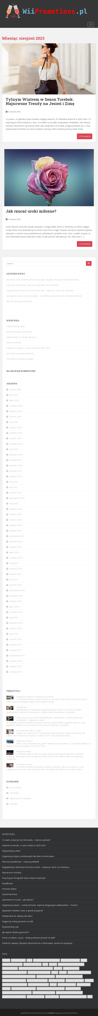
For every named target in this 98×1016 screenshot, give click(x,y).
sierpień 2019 (16, 547)
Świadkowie (21, 707)
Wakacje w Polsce (24, 741)
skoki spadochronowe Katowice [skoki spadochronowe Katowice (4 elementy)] (69, 976)
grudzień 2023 (16, 433)
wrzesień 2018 (16, 595)
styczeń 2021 (16, 492)
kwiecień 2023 (16, 454)
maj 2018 (14, 617)
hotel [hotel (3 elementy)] (45, 964)
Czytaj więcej (84, 136)
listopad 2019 (16, 530)
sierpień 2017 (16, 666)
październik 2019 (17, 536)
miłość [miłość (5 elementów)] (54, 972)
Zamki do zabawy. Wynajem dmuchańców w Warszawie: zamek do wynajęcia (37, 943)
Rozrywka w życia (24, 764)
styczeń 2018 (16, 639)
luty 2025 (14, 395)
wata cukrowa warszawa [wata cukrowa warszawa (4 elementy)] (38, 984)
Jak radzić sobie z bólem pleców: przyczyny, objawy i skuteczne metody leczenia (42, 279)
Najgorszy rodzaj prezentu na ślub (17, 921)
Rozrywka (14, 793)
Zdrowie (13, 803)
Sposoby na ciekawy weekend (19, 353)
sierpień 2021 (16, 476)
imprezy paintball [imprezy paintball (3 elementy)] (10, 968)
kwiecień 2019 (16, 568)
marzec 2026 (15, 389)
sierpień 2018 (16, 601)
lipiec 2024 (14, 400)
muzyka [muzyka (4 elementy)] (63, 972)
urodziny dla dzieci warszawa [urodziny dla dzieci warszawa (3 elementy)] (14, 984)
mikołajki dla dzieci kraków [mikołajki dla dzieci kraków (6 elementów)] (39, 972)
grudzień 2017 (16, 644)
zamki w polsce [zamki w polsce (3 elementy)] (52, 996)
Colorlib (50, 1013)
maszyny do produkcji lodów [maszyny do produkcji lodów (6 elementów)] (14, 972)
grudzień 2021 (16, 471)
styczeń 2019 (16, 585)
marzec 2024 (15, 416)
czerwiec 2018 (16, 612)
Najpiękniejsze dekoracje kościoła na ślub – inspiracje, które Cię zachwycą (40, 290)
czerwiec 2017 (16, 671)
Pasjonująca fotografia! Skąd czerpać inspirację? (24, 878)
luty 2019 (14, 579)
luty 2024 (14, 422)
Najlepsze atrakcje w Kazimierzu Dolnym (34, 696)
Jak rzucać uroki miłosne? (31, 211)
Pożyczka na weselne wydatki (19, 359)
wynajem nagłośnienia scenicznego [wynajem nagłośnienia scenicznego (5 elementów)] (17, 992)
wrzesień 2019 (16, 541)
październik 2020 (17, 498)
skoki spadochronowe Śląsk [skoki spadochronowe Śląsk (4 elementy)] (14, 980)
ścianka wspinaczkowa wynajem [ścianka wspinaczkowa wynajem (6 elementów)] (73, 996)
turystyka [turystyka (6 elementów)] (89, 980)
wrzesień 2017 (16, 661)
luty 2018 (14, 633)
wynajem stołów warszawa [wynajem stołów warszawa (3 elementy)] (43, 992)
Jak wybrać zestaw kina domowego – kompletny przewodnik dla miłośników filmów (44, 296)
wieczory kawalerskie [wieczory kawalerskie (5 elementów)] (66, 984)
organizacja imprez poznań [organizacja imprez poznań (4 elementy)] (79, 972)
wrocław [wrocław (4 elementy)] (6, 988)
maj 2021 (14, 481)
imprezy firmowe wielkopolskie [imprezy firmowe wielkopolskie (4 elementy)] (71, 964)
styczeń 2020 (16, 519)
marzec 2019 (15, 574)
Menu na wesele (13, 342)
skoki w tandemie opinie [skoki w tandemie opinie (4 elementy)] (37, 980)
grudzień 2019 (16, 525)
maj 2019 (14, 563)
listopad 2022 (16, 460)
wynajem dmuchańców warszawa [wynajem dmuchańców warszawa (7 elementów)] (50, 988)
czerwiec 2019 (16, 557)
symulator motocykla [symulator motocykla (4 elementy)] (74, 980)
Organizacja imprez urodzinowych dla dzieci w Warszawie (28, 856)
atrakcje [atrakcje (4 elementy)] (6, 960)
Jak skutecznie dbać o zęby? (28, 730)
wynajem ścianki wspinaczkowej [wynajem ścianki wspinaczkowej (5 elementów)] (69, 992)
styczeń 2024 (16, 427)
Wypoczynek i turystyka (20, 798)
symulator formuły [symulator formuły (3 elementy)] (56, 980)
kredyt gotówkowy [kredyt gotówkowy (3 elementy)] (71, 968)
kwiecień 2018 (16, 623)
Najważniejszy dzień (15, 326)
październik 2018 (17, 590)
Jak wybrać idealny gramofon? (15, 932)
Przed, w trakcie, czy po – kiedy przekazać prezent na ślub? (28, 937)
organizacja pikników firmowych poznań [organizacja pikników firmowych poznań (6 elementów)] (19, 976)
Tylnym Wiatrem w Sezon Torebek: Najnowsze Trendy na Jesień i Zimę (40, 101)
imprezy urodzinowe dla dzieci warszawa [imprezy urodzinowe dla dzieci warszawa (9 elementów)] (35, 968)
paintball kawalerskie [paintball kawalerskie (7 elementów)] (45, 976)
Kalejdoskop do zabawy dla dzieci (21, 337)
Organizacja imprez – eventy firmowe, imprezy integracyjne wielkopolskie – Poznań (40, 905)
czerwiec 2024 (16, 405)
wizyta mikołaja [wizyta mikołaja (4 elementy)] (84, 984)
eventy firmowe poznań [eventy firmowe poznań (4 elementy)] (12, 964)
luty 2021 (14, 487)
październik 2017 (17, 655)
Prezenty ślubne (9, 889)
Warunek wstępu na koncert (19, 331)
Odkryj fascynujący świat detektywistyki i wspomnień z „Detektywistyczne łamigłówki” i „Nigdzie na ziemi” (49, 718)
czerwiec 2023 (16, 443)
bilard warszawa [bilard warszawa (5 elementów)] (18, 960)
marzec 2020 (15, 514)
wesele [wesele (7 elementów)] (53, 984)
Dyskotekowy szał (10, 927)
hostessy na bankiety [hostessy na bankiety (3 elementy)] (32, 964)
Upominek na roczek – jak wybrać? (17, 899)
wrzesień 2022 (16, 465)
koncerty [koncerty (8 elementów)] (58, 968)
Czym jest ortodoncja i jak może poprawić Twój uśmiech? (32, 285)
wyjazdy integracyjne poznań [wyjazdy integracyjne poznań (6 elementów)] (23, 988)
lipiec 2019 (14, 552)
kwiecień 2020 (16, 509)
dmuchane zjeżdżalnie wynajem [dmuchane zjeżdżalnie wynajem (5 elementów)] (46, 960)
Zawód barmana (9, 894)
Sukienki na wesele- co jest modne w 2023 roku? (28, 348)
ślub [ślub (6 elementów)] (90, 996)
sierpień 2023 (16, 438)
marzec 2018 (15, 628)
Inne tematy (15, 787)
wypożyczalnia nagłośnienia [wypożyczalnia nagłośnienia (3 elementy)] (14, 996)
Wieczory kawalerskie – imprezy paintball (20, 861)
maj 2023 (14, 449)
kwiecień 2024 (16, 411)
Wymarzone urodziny (11, 872)
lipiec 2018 (14, 606)
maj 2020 (14, 503)
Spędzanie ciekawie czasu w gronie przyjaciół (22, 910)
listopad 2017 (16, 650)
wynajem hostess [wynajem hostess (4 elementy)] (73, 988)
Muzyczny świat (23, 751)
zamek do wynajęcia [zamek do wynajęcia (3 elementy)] (35, 996)
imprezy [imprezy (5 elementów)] (53, 964)
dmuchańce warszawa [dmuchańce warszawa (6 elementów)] (70, 960)
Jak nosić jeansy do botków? (19, 301)
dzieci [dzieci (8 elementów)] (84, 960)
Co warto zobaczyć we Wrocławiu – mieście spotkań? (26, 840)
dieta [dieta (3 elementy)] (29, 960)
